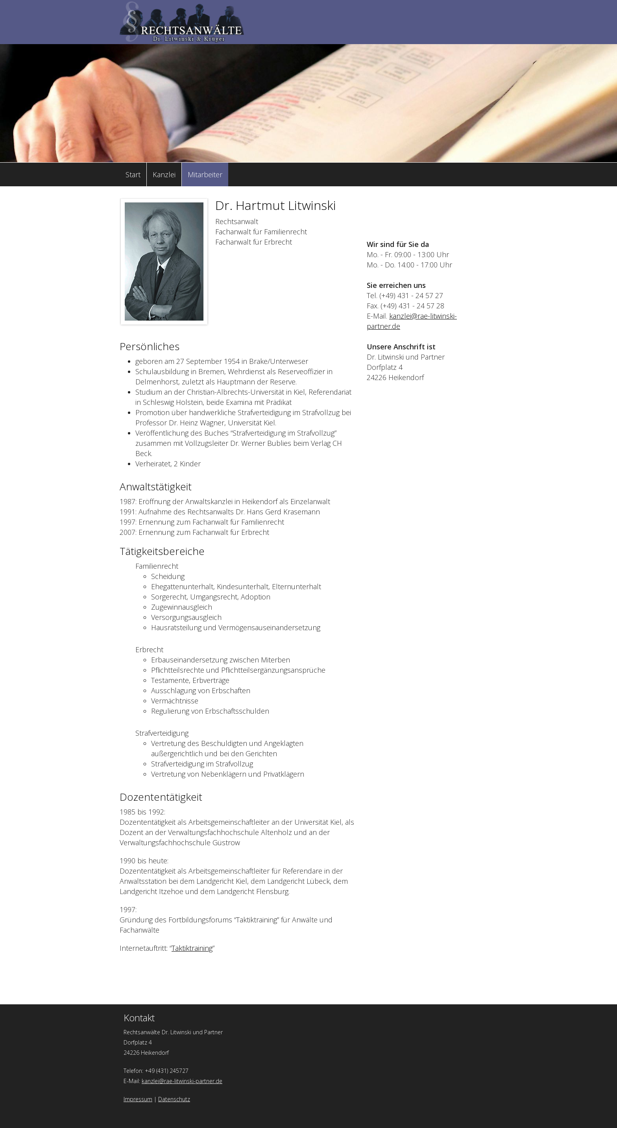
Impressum (138, 1099)
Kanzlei (164, 174)
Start (133, 174)
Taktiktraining (192, 948)
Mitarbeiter (205, 174)
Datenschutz (174, 1099)
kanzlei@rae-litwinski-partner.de (182, 1081)
